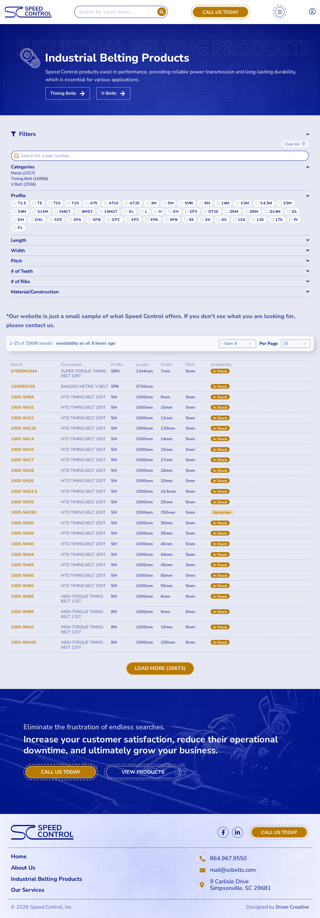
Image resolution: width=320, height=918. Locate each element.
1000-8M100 (23, 642)
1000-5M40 (22, 544)
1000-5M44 (22, 554)
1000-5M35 (22, 533)
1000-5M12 (22, 418)
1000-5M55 (22, 586)
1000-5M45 (22, 565)
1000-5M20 (22, 481)
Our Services (29, 890)
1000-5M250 (23, 512)
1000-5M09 (22, 397)
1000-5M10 (22, 407)
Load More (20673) (160, 668)
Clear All (292, 144)
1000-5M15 (22, 449)
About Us (23, 867)
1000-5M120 (23, 428)
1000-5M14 (22, 439)
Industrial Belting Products (46, 879)
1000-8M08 (22, 596)
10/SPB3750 (23, 386)
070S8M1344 (24, 371)
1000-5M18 (22, 470)
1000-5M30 (22, 523)
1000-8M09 (22, 612)
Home (19, 856)
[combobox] (232, 343)
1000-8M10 (22, 627)
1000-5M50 (22, 575)
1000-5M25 (22, 502)
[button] (160, 173)
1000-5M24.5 (24, 491)
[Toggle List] (250, 343)
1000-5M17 (22, 460)
